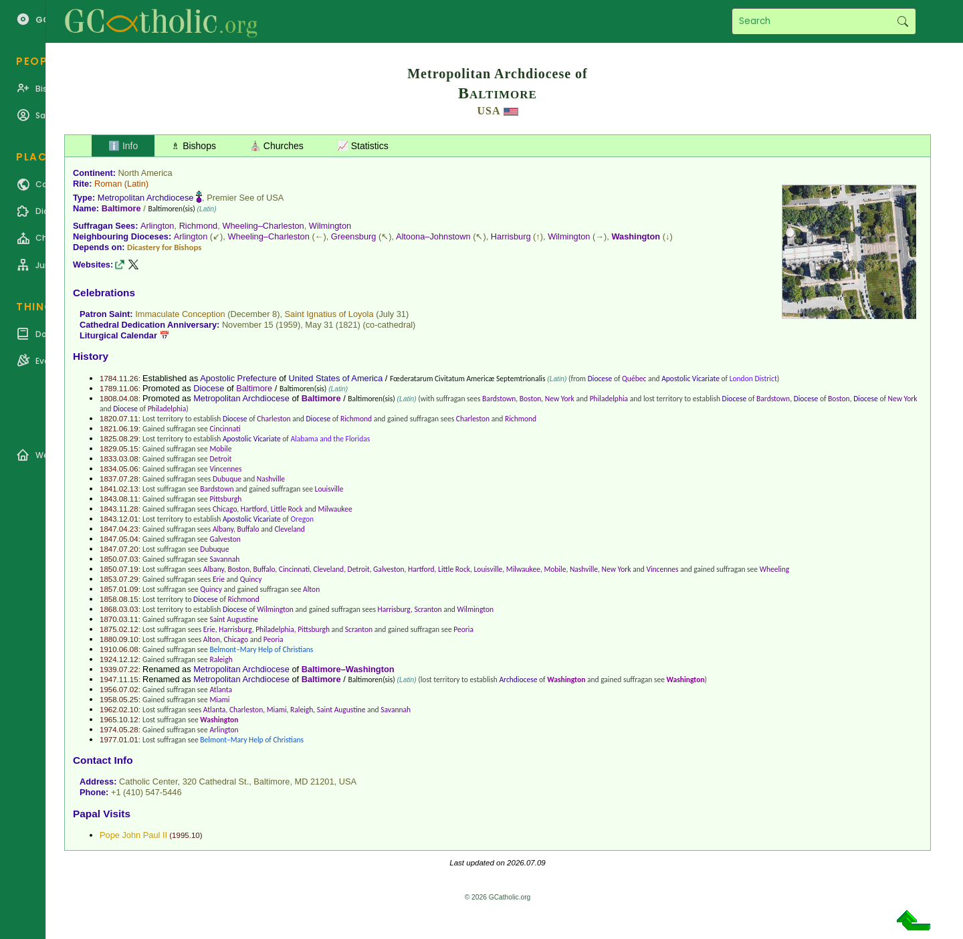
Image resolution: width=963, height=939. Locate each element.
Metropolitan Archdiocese (146, 198)
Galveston (224, 539)
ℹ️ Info (123, 145)
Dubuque (227, 479)
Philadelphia (609, 398)
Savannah (224, 559)
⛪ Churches (276, 145)
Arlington (157, 226)
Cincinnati (224, 428)
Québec (634, 378)
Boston (531, 398)
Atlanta (220, 689)
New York (559, 398)
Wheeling (775, 569)
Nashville (271, 479)
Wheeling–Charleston (263, 226)
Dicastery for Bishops (164, 247)
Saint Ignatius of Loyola (329, 314)
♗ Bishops (193, 145)
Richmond (198, 226)
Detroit (220, 458)
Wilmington (330, 226)
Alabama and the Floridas (330, 438)
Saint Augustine (233, 619)
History (90, 356)
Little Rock (287, 509)
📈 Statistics (363, 145)
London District (753, 378)
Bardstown (499, 398)
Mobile (220, 448)
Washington (635, 236)
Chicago (225, 509)
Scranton (427, 609)
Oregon (302, 519)
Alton (311, 589)
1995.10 (186, 835)
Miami (219, 699)
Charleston (273, 418)
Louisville (329, 489)
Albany (223, 529)
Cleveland (289, 529)
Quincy (251, 579)
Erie (219, 579)
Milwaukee (335, 509)
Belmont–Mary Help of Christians (261, 649)
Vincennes (225, 469)
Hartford (254, 509)
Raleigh (220, 659)
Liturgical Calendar (118, 335)
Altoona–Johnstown (433, 236)
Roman (108, 184)
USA (488, 110)
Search (902, 21)
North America (145, 173)
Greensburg (354, 236)
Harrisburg (511, 236)
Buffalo (248, 529)
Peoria (463, 629)
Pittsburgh (225, 499)
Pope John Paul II (133, 835)
